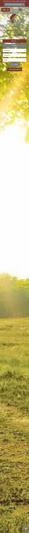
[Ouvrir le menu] (5, 10)
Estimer (14, 45)
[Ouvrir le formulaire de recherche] (14, 64)
